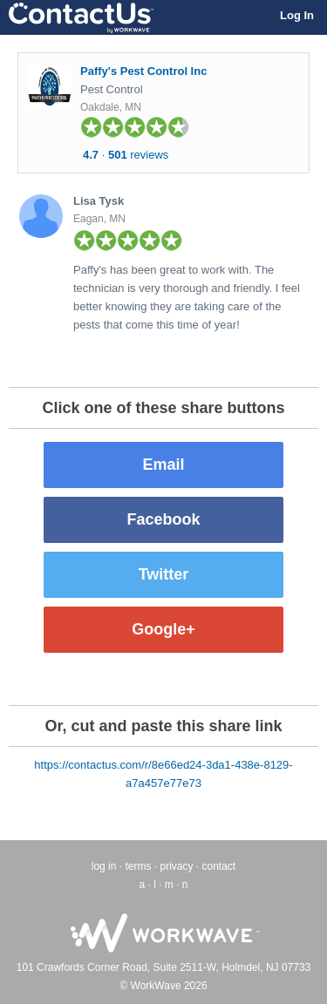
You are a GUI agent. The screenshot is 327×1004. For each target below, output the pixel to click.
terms (138, 866)
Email (163, 464)
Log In (297, 15)
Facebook (163, 519)
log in (104, 866)
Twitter (164, 574)
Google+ (163, 629)
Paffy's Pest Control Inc (143, 71)
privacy (176, 866)
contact (219, 866)
